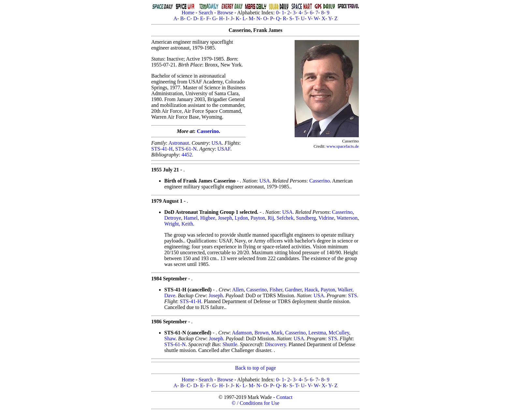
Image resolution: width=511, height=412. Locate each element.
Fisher (276, 289)
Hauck (311, 289)
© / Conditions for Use (255, 403)
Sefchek (285, 218)
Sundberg (306, 218)
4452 (187, 154)
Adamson (242, 332)
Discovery (275, 344)
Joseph (225, 218)
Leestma (317, 332)
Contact (284, 397)
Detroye (172, 218)
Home (188, 12)
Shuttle (230, 344)
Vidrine (326, 218)
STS (352, 295)
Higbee (207, 218)
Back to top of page (255, 368)
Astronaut (178, 143)
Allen (238, 289)
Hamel (191, 218)
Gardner (293, 289)
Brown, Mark (269, 332)
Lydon (241, 218)
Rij (271, 218)
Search (206, 12)
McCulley (338, 332)
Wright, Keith (178, 224)
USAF (223, 149)
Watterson (347, 218)
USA (217, 143)
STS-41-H (162, 149)
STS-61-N (186, 149)
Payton (258, 218)
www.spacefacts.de (343, 146)
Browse (225, 12)
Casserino (208, 131)
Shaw (170, 338)
